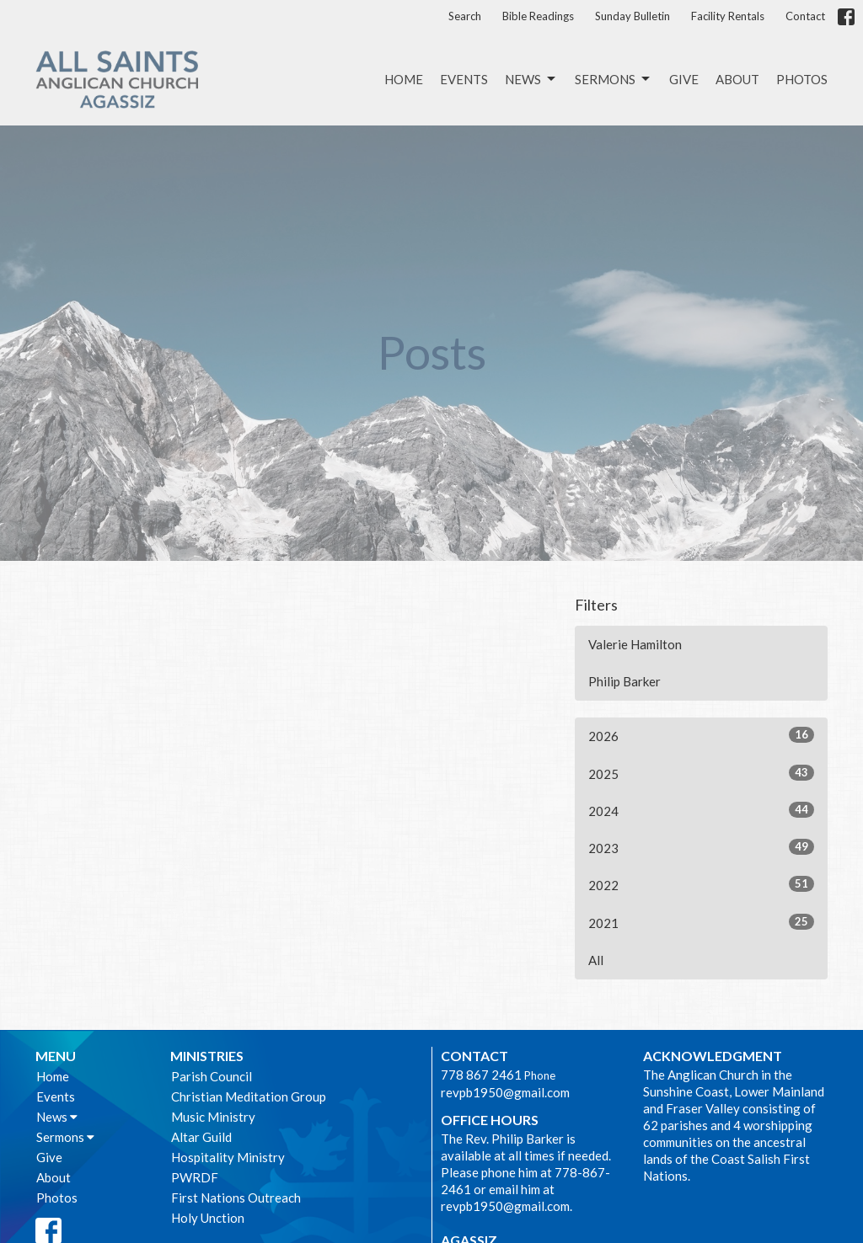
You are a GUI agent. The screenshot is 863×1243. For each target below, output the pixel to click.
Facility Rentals (727, 16)
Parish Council (211, 1076)
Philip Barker (624, 681)
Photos (802, 79)
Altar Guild (201, 1136)
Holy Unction (207, 1217)
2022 (701, 884)
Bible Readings (538, 16)
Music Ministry (213, 1116)
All (595, 960)
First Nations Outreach (236, 1197)
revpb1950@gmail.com (505, 1092)
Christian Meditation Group (248, 1096)
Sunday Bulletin (632, 16)
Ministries (207, 1056)
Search (464, 16)
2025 (701, 773)
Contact (805, 16)
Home (403, 79)
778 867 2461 (481, 1074)
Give (684, 79)
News (531, 79)
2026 (701, 735)
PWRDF (194, 1177)
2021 (701, 922)
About (737, 79)
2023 (701, 847)
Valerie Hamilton (635, 644)
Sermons (613, 79)
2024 (701, 810)
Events (464, 79)
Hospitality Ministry (228, 1157)
